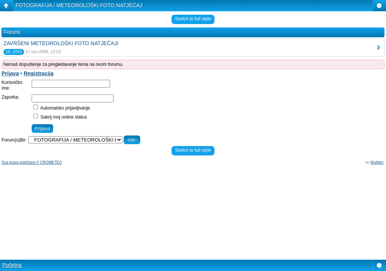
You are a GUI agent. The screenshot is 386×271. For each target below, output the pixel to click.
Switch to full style (193, 18)
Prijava (10, 73)
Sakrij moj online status (60, 117)
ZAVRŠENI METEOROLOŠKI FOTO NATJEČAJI (60, 43)
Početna (11, 265)
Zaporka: (10, 97)
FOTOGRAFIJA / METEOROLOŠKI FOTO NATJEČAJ (78, 5)
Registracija (39, 73)
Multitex (377, 162)
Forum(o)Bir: (14, 140)
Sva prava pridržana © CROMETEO (32, 162)
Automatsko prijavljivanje (61, 108)
